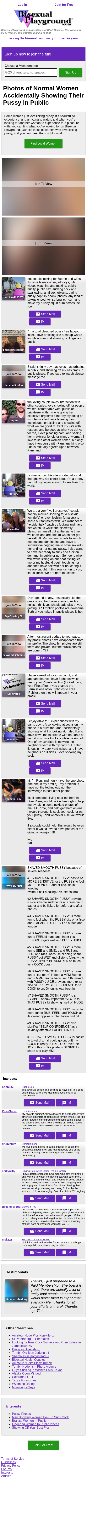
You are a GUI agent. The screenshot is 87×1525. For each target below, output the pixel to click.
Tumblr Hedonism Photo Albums (34, 1366)
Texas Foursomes (24, 1380)
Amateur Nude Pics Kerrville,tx (33, 1335)
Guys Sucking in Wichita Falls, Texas (37, 1370)
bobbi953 (8, 1087)
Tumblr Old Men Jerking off (30, 1352)
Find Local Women (43, 143)
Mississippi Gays (23, 1387)
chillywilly (8, 1171)
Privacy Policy (10, 1465)
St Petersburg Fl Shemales (30, 1339)
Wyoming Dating (23, 1383)
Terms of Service (12, 1458)
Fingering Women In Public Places (35, 1424)
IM (39, 321)
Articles (6, 1476)
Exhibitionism (29, 1111)
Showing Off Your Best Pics (30, 1427)
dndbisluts (9, 1144)
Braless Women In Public (29, 1420)
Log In (22, 4)
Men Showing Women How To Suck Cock (40, 1417)
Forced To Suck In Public (36, 1239)
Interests (13, 1406)
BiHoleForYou (11, 1206)
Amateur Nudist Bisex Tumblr (32, 1363)
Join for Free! (64, 4)
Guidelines (8, 1462)
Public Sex (28, 1086)
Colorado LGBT (22, 1377)
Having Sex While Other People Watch (44, 1171)
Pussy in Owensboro (26, 1349)
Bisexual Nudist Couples (28, 1359)
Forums (6, 1469)
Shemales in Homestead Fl (30, 1356)
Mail (45, 314)
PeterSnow (9, 1111)
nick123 (7, 1239)
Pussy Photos (21, 1413)
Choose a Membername (21, 65)
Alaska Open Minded (26, 1373)
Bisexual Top (29, 1206)
